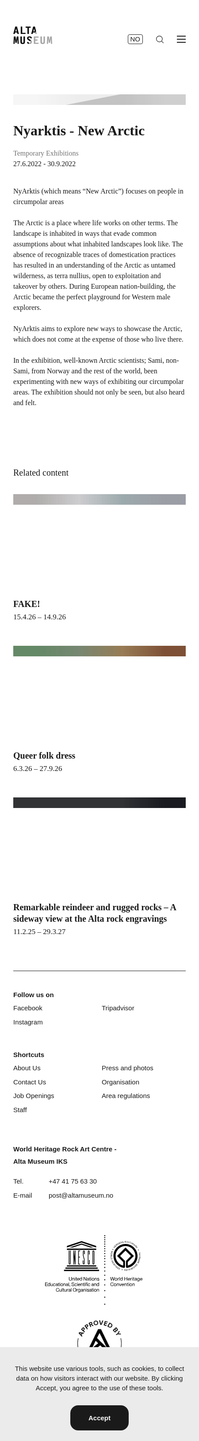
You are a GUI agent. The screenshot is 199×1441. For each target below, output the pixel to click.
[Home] (32, 35)
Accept (99, 1418)
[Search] (160, 39)
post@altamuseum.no (81, 1195)
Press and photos (127, 1068)
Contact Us (29, 1082)
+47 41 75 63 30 (73, 1181)
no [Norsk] (135, 39)
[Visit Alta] (99, 1343)
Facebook (27, 1008)
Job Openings (33, 1095)
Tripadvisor (118, 1008)
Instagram (28, 1022)
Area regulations (126, 1095)
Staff (20, 1109)
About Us (27, 1068)
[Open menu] (181, 39)
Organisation (120, 1082)
